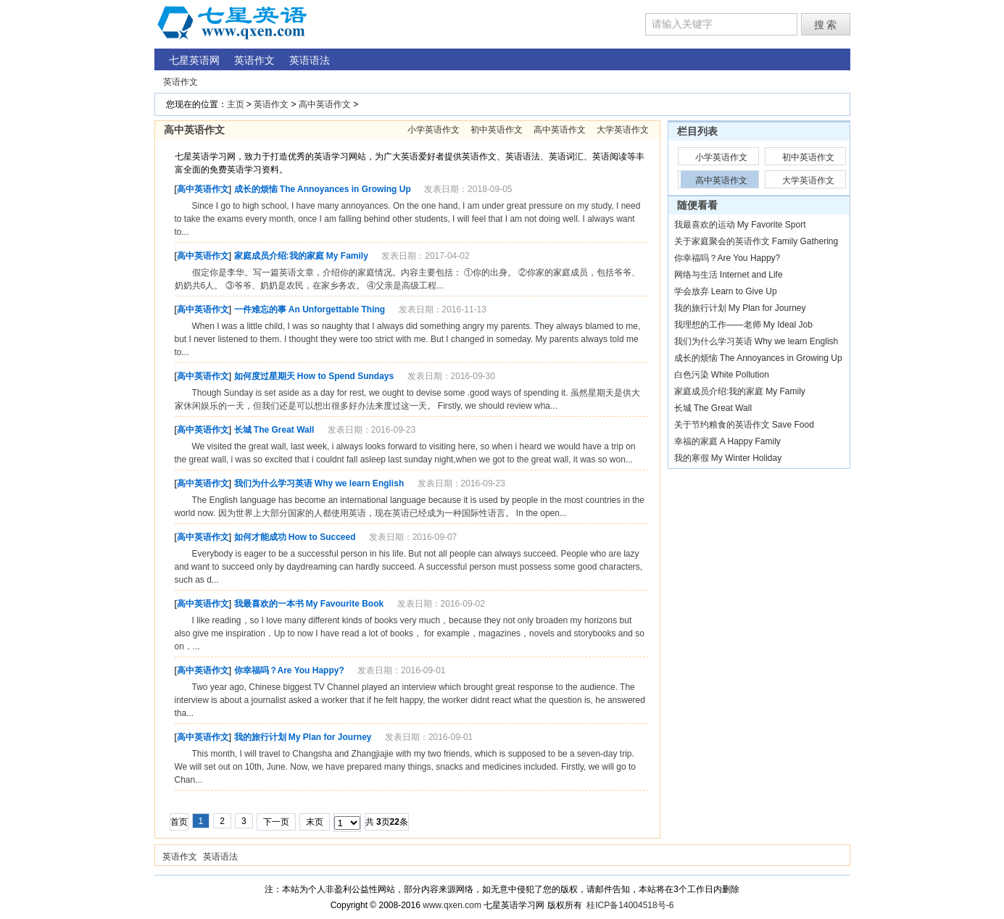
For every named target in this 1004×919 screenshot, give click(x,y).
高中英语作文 (325, 104)
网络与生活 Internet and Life (728, 275)
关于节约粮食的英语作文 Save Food (744, 425)
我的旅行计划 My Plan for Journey (303, 737)
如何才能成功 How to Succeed (295, 537)
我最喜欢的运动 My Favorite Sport (740, 225)
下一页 (276, 822)
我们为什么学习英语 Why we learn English (319, 483)
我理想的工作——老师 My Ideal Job (743, 325)
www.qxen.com (452, 905)
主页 (235, 104)
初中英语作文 (496, 130)
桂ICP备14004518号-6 (629, 905)
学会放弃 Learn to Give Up (725, 291)
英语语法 (220, 857)
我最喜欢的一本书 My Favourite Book (309, 604)
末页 (314, 822)
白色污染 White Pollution (721, 375)
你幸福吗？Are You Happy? (289, 670)
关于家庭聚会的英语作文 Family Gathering (756, 241)
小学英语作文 (433, 130)
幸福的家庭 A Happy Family (727, 441)
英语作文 (180, 82)
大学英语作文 (623, 130)
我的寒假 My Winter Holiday (728, 458)
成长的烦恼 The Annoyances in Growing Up (322, 189)
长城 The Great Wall (274, 430)
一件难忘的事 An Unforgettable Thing (310, 309)
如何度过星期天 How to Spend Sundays (314, 376)
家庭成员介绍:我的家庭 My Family (301, 256)
